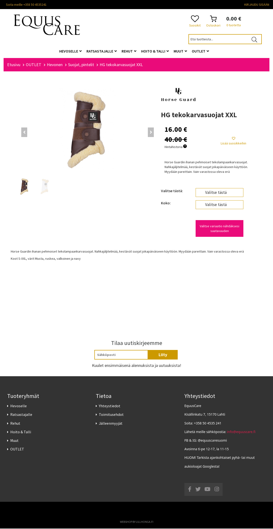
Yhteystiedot (109, 406)
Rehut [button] (129, 51)
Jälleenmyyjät (111, 423)
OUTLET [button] (200, 51)
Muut (14, 441)
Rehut (15, 423)
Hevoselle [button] (70, 51)
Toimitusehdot (111, 415)
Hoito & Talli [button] (155, 51)
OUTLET (17, 449)
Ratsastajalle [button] (101, 51)
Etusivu (13, 65)
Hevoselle (18, 406)
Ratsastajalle (21, 415)
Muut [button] (180, 51)
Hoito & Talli (20, 432)
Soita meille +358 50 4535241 (26, 4)
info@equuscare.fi (241, 432)
